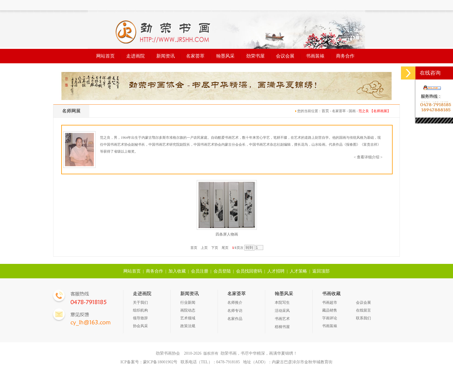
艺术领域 (187, 318)
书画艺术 (282, 318)
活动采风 (282, 310)
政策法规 (187, 326)
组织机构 (140, 310)
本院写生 (282, 302)
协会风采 (140, 326)
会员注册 (199, 271)
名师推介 (234, 302)
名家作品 (234, 318)
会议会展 (285, 55)
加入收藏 (177, 271)
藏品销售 (329, 310)
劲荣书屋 (255, 55)
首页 (325, 111)
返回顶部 (321, 271)
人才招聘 (276, 271)
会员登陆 (222, 271)
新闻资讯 (165, 55)
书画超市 (329, 302)
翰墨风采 (225, 55)
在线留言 (363, 310)
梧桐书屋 (282, 327)
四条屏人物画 (227, 234)
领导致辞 (140, 318)
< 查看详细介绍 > (368, 157)
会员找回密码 (249, 271)
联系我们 (363, 318)
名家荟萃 (195, 55)
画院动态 (187, 310)
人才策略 (298, 271)
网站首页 (105, 55)
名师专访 (234, 310)
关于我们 (140, 302)
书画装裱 (315, 55)
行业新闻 (187, 302)
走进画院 (135, 55)
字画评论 (329, 318)
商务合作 (345, 55)
